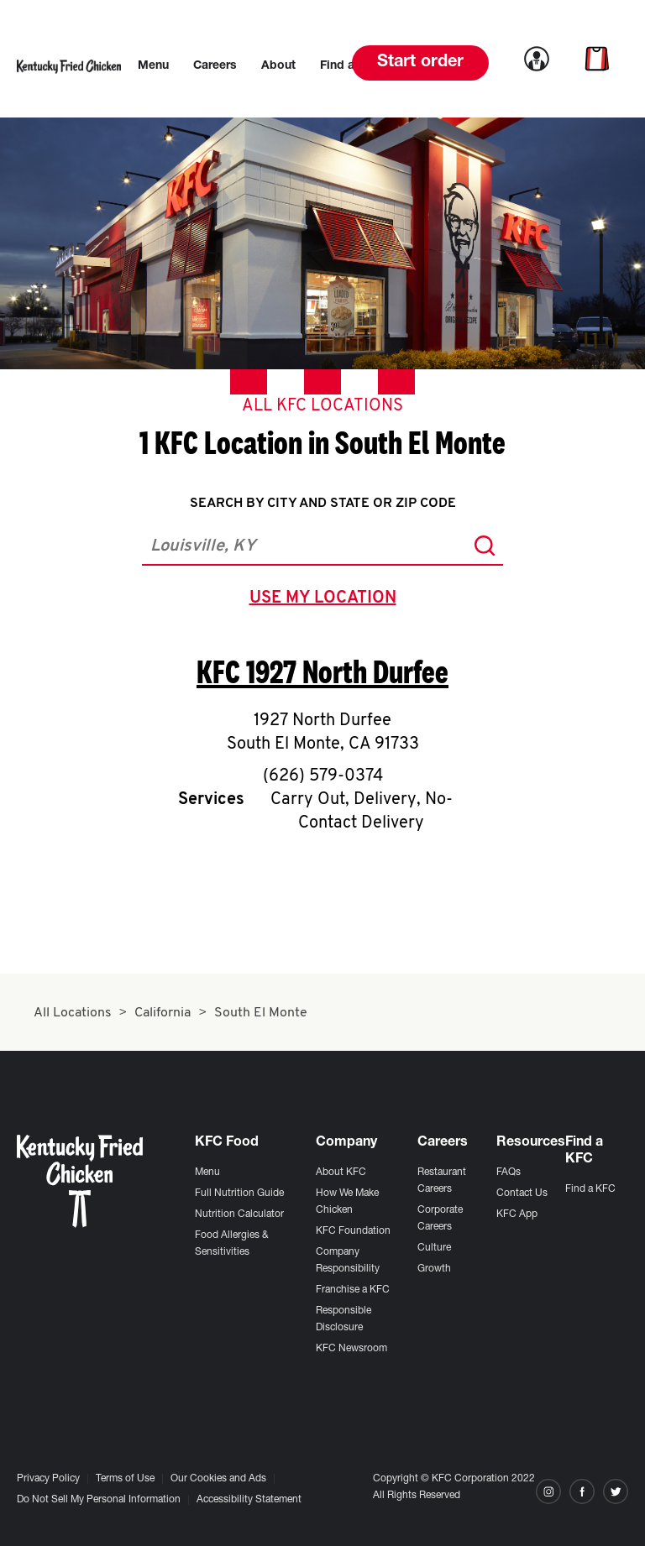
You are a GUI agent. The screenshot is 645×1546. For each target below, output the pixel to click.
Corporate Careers (440, 1218)
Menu (207, 1172)
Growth (434, 1269)
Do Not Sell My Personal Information (99, 1500)
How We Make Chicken (347, 1201)
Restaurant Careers (441, 1180)
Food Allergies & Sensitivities (232, 1243)
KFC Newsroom (351, 1349)
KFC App (517, 1214)
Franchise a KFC (353, 1290)
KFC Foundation (353, 1231)
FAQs (508, 1172)
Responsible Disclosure (343, 1319)
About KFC (341, 1172)
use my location (326, 600)
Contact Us (522, 1193)
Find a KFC (590, 1189)
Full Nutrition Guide (239, 1193)
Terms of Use (125, 1479)
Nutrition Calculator (239, 1214)
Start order (420, 63)
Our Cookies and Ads (218, 1479)
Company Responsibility (348, 1260)
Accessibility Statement (249, 1500)
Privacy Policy (48, 1479)
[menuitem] (153, 66)
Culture (434, 1248)
